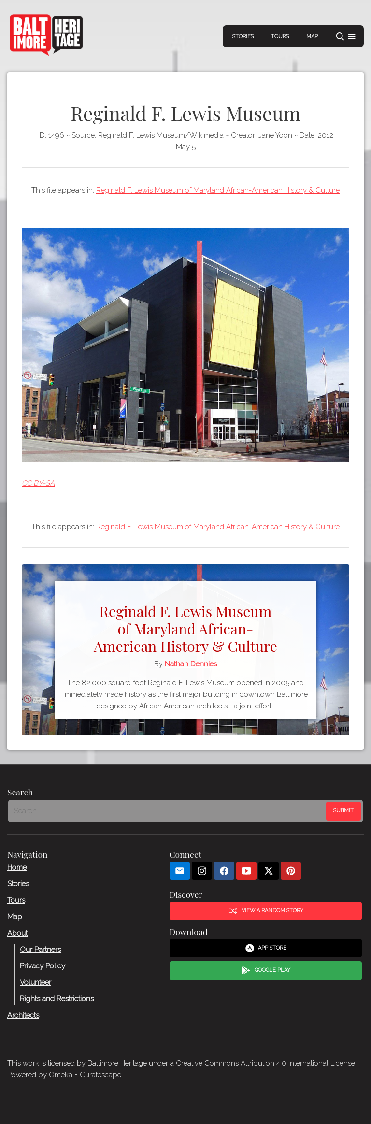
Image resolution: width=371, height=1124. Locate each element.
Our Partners (40, 949)
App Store (266, 948)
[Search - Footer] (168, 811)
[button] (346, 36)
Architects (23, 1015)
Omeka (60, 1074)
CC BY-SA (38, 483)
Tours (280, 36)
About (17, 933)
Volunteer (35, 982)
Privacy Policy (42, 966)
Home (17, 867)
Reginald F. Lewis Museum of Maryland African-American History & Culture (218, 190)
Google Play (265, 971)
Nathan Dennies (191, 664)
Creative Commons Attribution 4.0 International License (265, 1063)
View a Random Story (265, 911)
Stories (243, 36)
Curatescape (100, 1074)
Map (312, 36)
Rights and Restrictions (57, 998)
